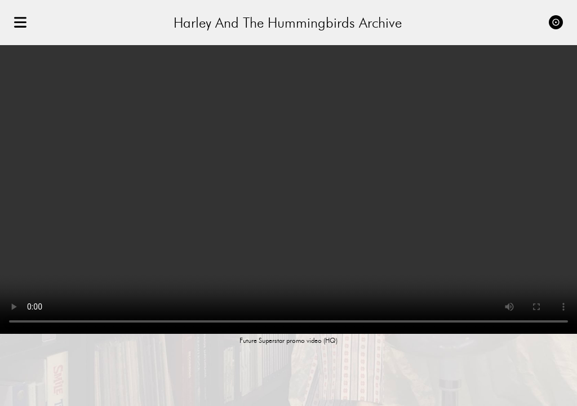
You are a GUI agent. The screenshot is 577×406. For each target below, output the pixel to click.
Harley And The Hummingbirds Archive (288, 22)
